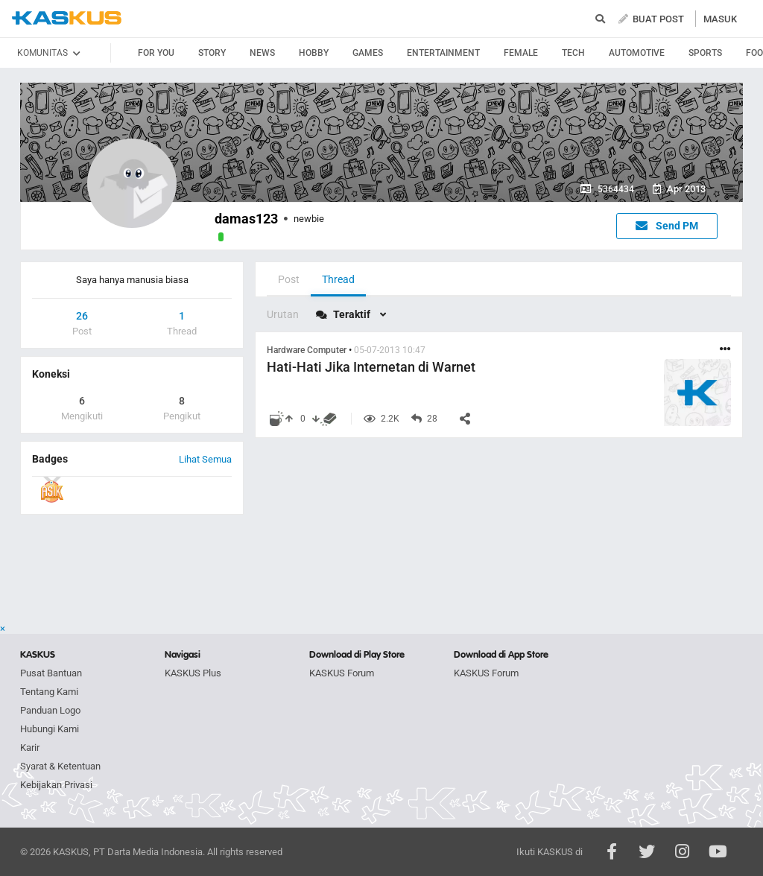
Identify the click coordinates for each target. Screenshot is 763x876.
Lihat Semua (205, 459)
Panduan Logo (50, 710)
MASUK (720, 19)
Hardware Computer (306, 350)
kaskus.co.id (66, 18)
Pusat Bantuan (51, 673)
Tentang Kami (49, 691)
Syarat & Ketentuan (60, 766)
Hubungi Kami (49, 728)
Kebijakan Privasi (56, 784)
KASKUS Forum (341, 673)
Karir (29, 747)
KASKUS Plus (193, 673)
